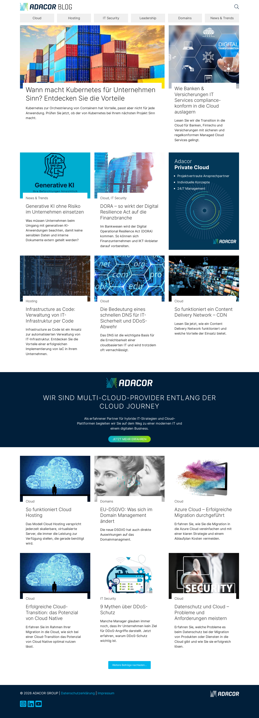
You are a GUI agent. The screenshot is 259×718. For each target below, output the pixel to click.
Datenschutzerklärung (78, 693)
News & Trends (222, 18)
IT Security (111, 18)
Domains (185, 18)
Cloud (37, 18)
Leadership (148, 18)
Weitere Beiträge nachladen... (129, 664)
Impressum (106, 693)
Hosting (74, 18)
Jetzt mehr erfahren (129, 439)
